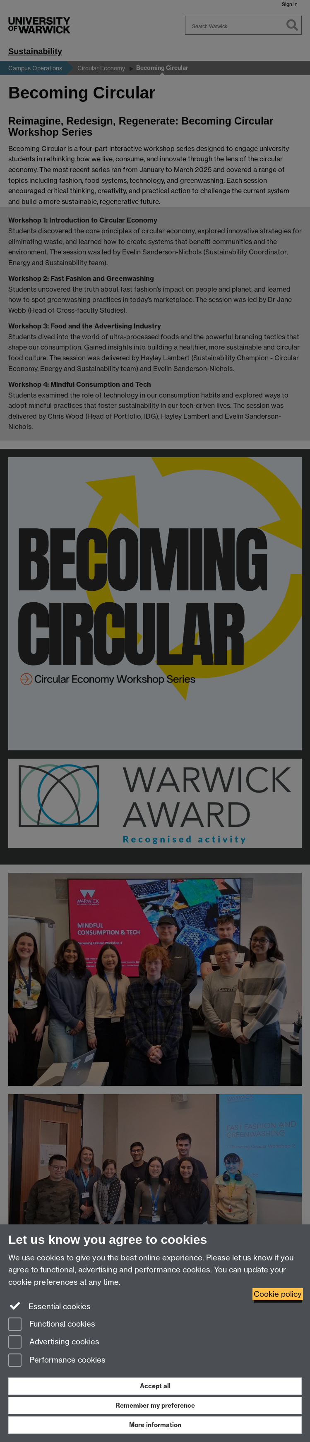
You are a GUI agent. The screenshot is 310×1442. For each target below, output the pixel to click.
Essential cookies (49, 1306)
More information (155, 1425)
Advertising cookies (53, 1342)
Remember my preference (155, 1405)
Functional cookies (51, 1324)
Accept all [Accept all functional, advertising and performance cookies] (155, 1386)
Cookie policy (278, 1294)
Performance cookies (57, 1360)
